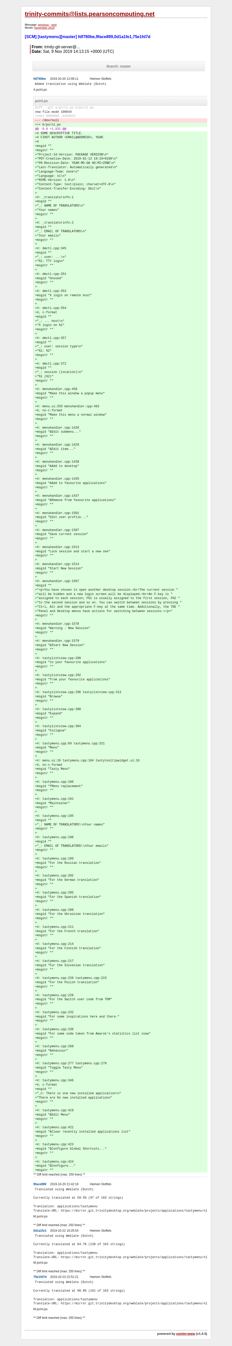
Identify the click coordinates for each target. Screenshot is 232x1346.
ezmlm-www (185, 1334)
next (53, 24)
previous (43, 24)
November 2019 (44, 27)
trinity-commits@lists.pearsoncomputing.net (90, 13)
